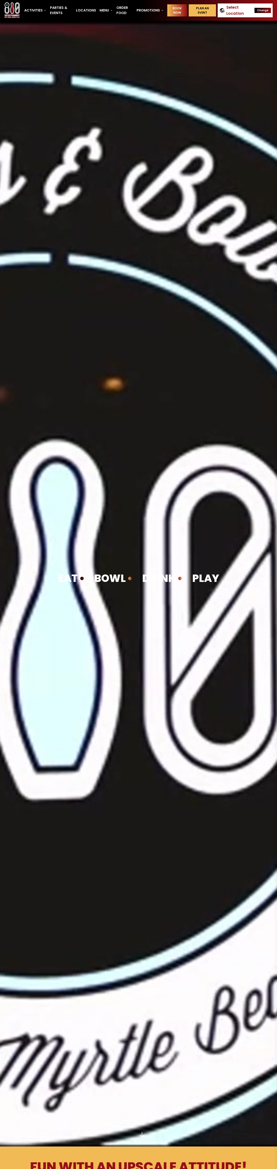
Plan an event (202, 10)
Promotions (150, 10)
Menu (106, 10)
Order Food (122, 10)
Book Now (177, 10)
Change (262, 10)
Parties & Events (58, 10)
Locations (86, 10)
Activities (35, 10)
